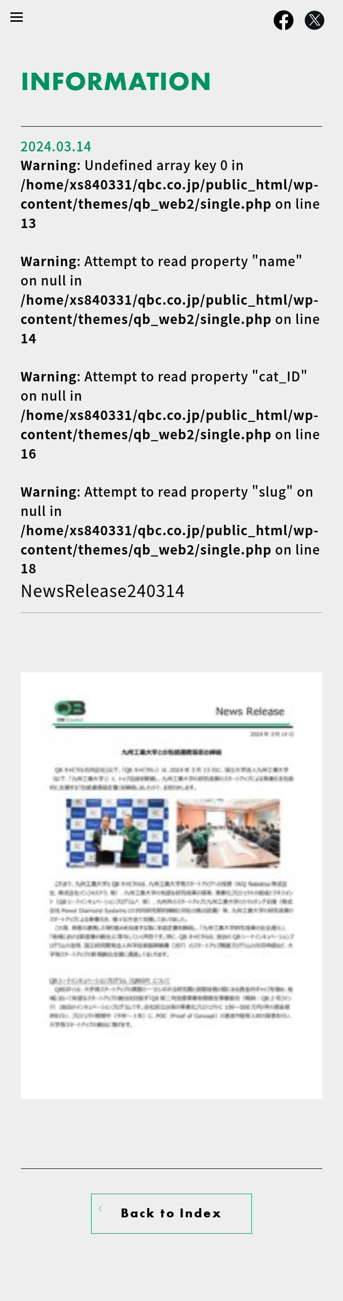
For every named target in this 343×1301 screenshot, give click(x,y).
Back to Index (171, 1213)
